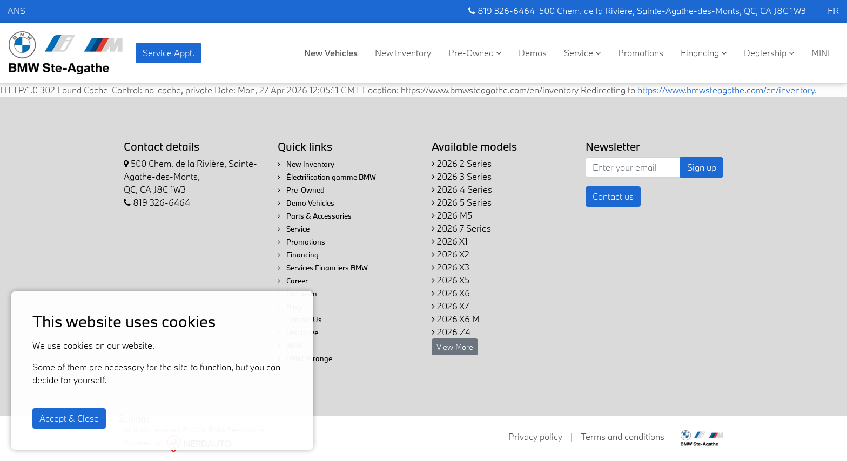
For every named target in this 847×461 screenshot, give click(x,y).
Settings (134, 418)
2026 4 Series (462, 189)
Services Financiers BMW (323, 268)
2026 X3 (450, 267)
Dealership (769, 52)
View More (454, 347)
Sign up (701, 167)
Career (293, 281)
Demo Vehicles (306, 203)
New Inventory (403, 52)
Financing (704, 52)
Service (582, 52)
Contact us (613, 196)
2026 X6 (451, 293)
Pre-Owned (474, 52)
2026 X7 (450, 305)
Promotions (640, 52)
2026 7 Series (461, 228)
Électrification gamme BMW (327, 177)
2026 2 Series (462, 163)
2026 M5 (452, 215)
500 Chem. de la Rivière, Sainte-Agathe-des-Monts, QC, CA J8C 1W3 (672, 10)
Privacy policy (535, 436)
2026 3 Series (462, 176)
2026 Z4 (451, 331)
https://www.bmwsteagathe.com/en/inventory (726, 90)
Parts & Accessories (315, 216)
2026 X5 (450, 280)
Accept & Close (69, 418)
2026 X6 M (456, 318)
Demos (533, 52)
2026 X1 (450, 241)
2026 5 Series (462, 202)
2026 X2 (450, 254)
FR (833, 10)
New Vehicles (331, 52)
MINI (820, 52)
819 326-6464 (501, 10)
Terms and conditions (622, 436)
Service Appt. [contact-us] (168, 52)
